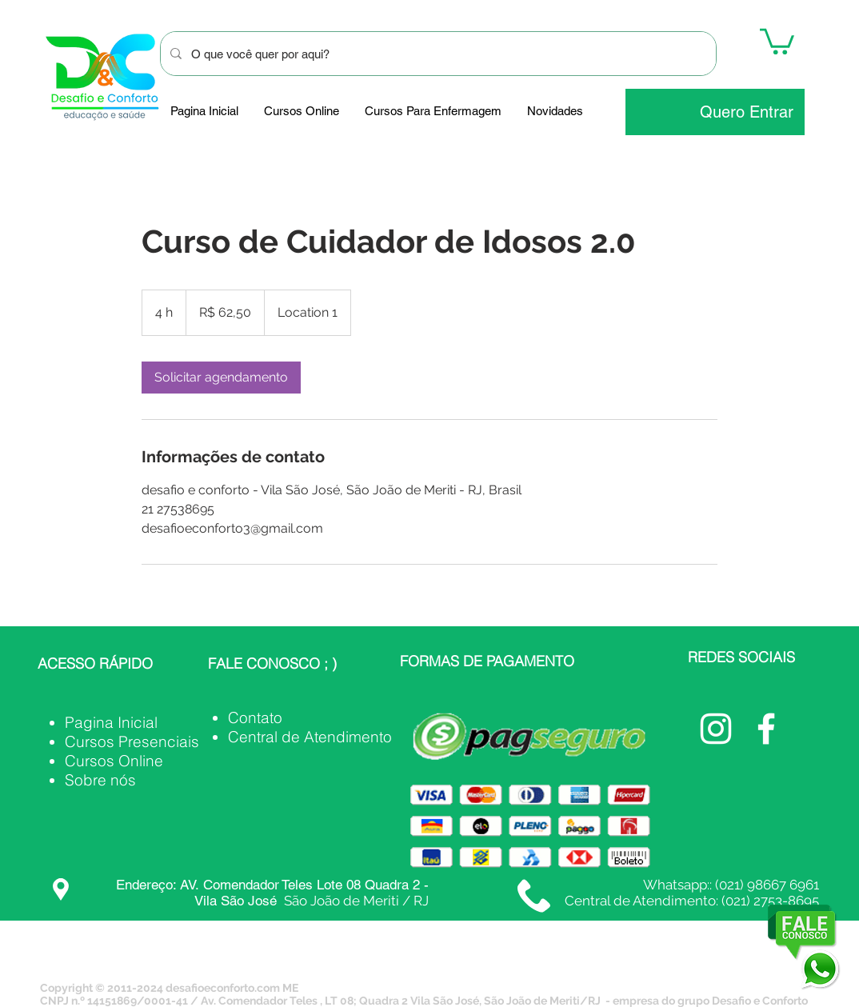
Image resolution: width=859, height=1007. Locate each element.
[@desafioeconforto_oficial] (716, 728)
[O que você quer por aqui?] (436, 53)
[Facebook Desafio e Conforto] (766, 728)
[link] (221, 378)
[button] (777, 40)
